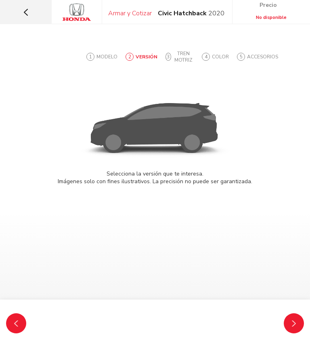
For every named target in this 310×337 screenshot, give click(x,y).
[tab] (101, 57)
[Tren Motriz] (294, 323)
